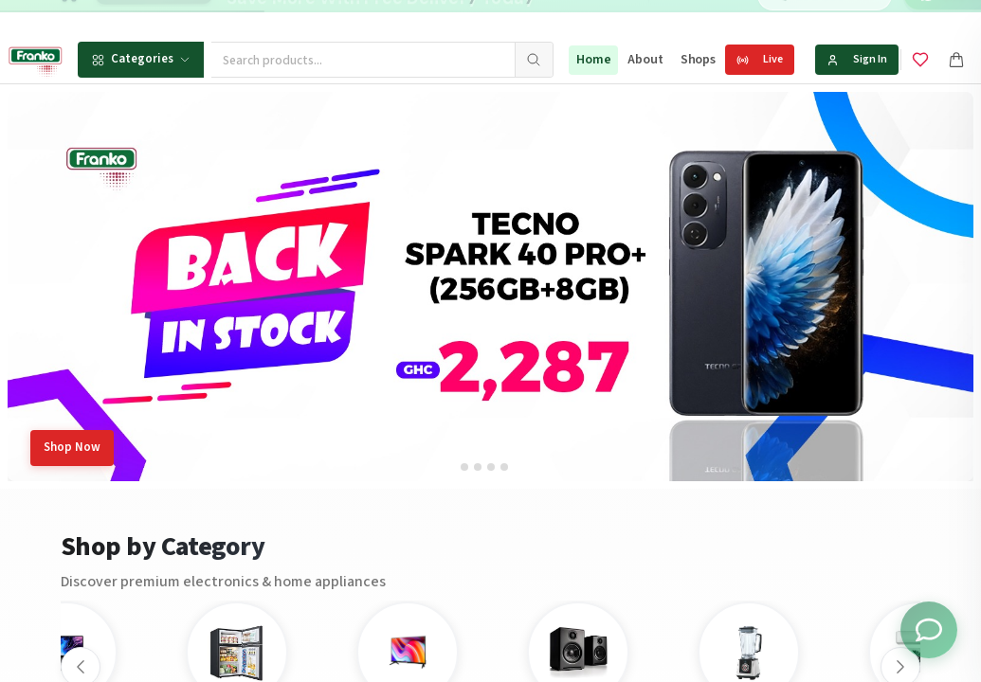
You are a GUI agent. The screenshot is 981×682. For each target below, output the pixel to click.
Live (759, 59)
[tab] (464, 467)
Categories (141, 58)
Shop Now (72, 447)
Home (593, 59)
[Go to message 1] (577, 18)
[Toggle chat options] (928, 629)
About (645, 59)
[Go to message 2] (591, 18)
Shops (698, 59)
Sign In (857, 59)
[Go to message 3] (611, 18)
